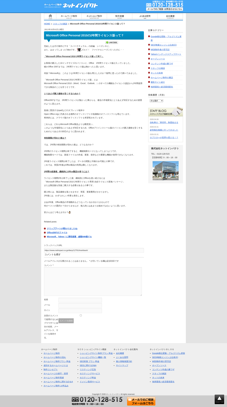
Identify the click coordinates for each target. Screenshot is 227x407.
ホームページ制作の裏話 (162, 77)
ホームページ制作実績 (54, 377)
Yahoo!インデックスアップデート (166, 54)
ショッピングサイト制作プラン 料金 (96, 353)
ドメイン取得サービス (90, 381)
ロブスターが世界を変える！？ (164, 137)
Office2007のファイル (57, 232)
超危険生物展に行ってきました (164, 130)
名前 (46, 299)
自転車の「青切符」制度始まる (164, 122)
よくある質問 (122, 357)
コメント (48, 265)
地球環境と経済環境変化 (162, 87)
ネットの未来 (157, 73)
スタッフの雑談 (158, 68)
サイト (47, 310)
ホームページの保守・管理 (56, 373)
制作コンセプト (51, 369)
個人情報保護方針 (124, 361)
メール (47, 305)
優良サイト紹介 (158, 82)
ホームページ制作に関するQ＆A (58, 381)
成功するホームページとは (56, 365)
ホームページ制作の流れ (55, 357)
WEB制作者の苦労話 (160, 49)
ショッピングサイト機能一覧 (93, 357)
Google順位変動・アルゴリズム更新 (168, 353)
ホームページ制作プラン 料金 (57, 361)
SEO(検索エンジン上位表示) (164, 45)
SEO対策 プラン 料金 (89, 361)
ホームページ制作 (52, 353)
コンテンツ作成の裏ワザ (162, 63)
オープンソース (158, 59)
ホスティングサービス (90, 373)
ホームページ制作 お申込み (56, 386)
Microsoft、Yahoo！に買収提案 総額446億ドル (69, 236)
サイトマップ (122, 365)
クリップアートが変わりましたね (62, 228)
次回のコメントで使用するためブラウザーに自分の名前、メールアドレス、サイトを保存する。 (51, 326)
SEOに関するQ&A (88, 365)
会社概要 (120, 353)
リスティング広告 (88, 369)
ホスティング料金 (88, 377)
